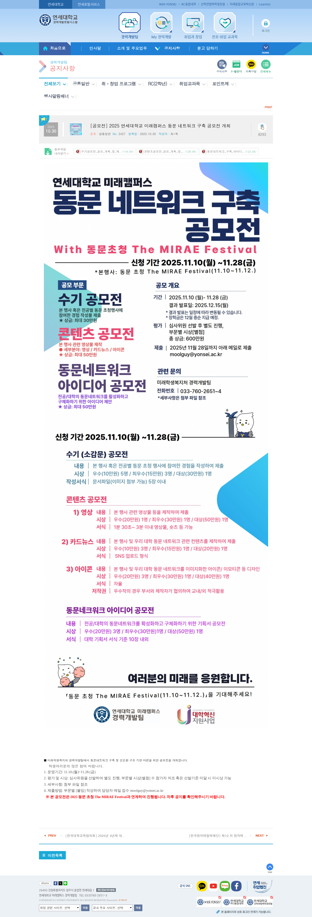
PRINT (268, 107)
